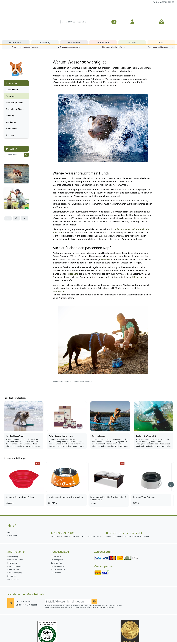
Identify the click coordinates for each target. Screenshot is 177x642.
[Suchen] (113, 8)
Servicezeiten (56, 546)
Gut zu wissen (12, 63)
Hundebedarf (15, 16)
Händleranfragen (57, 540)
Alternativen (59, 265)
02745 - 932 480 (63, 507)
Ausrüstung (11, 95)
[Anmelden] (132, 8)
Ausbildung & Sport (14, 76)
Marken (132, 16)
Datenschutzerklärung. (106, 581)
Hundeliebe (103, 16)
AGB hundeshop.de (14, 540)
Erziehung (10, 89)
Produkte (105, 233)
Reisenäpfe (72, 247)
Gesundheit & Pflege (15, 82)
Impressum (11, 549)
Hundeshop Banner (58, 543)
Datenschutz (12, 536)
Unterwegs (10, 108)
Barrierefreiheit (13, 553)
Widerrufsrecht (13, 543)
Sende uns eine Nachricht (124, 507)
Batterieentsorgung (14, 546)
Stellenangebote (57, 533)
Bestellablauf (12, 509)
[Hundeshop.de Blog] (93, 635)
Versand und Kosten (15, 533)
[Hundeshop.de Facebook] (73, 635)
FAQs (9, 506)
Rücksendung (12, 530)
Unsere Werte (56, 530)
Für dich (161, 16)
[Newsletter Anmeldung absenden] (94, 575)
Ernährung (45, 16)
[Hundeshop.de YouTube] (103, 635)
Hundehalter (74, 16)
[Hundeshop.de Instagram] (83, 635)
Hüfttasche (137, 250)
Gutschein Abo (56, 536)
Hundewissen (11, 56)
